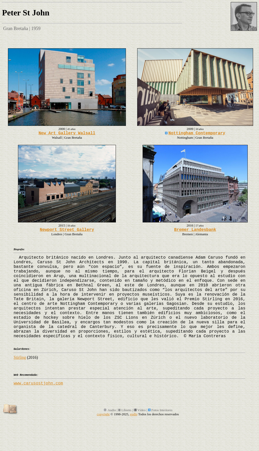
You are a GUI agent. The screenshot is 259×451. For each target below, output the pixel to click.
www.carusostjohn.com (38, 383)
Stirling (20, 357)
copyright (103, 414)
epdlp (133, 414)
